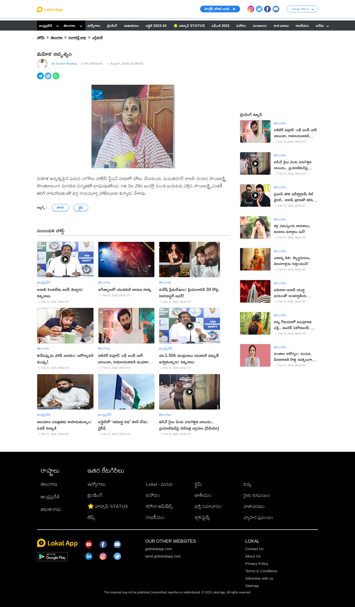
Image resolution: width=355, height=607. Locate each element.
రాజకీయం (155, 517)
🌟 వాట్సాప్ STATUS (108, 506)
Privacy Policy (256, 563)
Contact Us (254, 549)
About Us (253, 556)
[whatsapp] (56, 78)
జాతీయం (203, 495)
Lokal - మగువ (159, 484)
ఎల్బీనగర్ (97, 37)
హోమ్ (41, 37)
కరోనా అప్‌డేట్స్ (159, 506)
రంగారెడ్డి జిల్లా (77, 37)
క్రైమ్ (198, 484)
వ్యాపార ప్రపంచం (258, 517)
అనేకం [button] (322, 25)
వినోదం (153, 495)
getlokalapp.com (158, 549)
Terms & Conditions (261, 571)
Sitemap (252, 586)
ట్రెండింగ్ (95, 495)
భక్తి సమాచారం (208, 506)
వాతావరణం (254, 506)
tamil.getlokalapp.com (163, 556)
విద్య (247, 484)
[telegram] (41, 78)
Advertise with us (259, 578)
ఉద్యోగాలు (97, 484)
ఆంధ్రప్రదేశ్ (45, 25)
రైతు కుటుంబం (257, 495)
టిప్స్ (91, 517)
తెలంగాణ (69, 25)
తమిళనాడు (51, 509)
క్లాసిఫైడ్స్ (202, 517)
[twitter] (48, 78)
